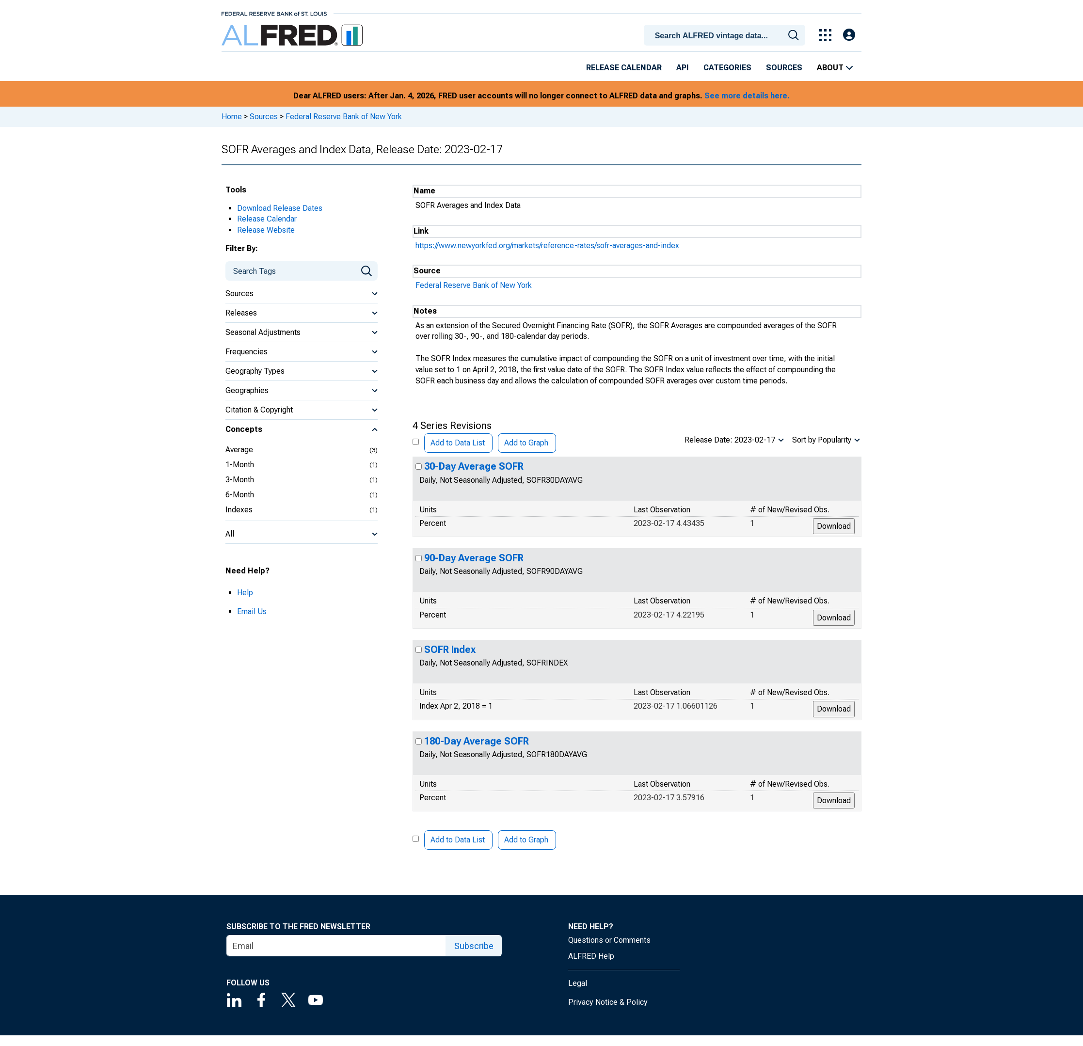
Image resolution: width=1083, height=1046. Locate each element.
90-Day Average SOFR (474, 558)
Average (239, 449)
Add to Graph (526, 442)
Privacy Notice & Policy (608, 1002)
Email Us (252, 611)
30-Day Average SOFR (474, 466)
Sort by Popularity (821, 439)
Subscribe (474, 946)
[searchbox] (726, 36)
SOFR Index (450, 649)
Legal (577, 983)
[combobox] (726, 34)
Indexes (239, 509)
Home (232, 116)
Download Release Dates (279, 208)
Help (245, 592)
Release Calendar (624, 67)
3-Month (239, 479)
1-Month (239, 464)
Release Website (266, 230)
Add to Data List (457, 442)
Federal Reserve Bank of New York (344, 116)
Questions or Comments (609, 940)
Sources (784, 67)
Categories (727, 67)
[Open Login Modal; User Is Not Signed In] (849, 35)
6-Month (239, 494)
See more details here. (747, 95)
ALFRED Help (591, 956)
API (682, 67)
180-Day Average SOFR (476, 741)
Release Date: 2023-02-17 (730, 439)
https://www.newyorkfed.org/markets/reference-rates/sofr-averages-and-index (547, 245)
